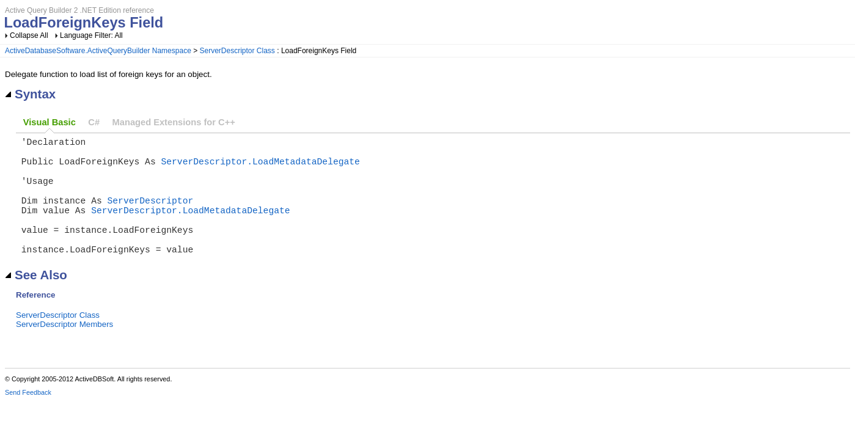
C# (94, 122)
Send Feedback (28, 419)
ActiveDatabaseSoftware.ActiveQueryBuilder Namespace (98, 50)
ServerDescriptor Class (237, 50)
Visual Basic (49, 122)
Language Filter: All (91, 35)
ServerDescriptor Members (64, 351)
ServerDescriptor (151, 214)
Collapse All (29, 35)
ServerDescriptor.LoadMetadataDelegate (260, 168)
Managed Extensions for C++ (173, 122)
